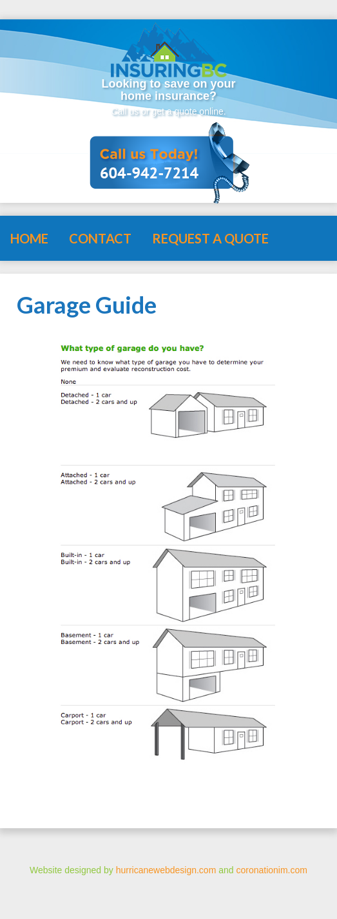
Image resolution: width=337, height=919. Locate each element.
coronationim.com (271, 870)
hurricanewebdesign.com (166, 870)
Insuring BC (169, 46)
